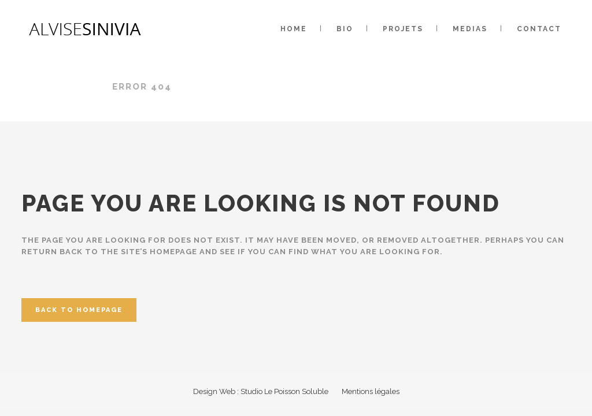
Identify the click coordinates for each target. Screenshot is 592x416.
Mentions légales (370, 391)
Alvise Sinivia (86, 86)
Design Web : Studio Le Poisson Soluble (260, 391)
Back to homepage (79, 310)
